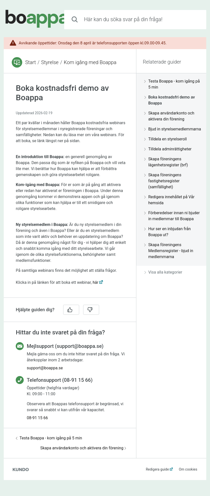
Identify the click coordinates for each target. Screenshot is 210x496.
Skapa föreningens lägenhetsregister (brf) (166, 162)
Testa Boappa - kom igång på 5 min (49, 438)
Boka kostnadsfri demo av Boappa (169, 100)
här (95, 282)
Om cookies (188, 469)
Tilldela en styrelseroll (165, 139)
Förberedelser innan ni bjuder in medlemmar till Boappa (172, 215)
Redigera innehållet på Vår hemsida (169, 200)
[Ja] (71, 310)
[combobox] (135, 19)
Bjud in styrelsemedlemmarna (172, 129)
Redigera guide (157, 469)
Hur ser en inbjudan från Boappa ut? (167, 231)
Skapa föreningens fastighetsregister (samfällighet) (163, 181)
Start (30, 62)
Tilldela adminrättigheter (168, 149)
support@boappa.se (45, 368)
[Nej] (91, 310)
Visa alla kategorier (163, 272)
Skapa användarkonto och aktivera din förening (83, 448)
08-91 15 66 (37, 417)
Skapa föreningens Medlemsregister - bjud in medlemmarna (168, 250)
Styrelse (50, 62)
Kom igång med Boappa (90, 62)
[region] (70, 188)
